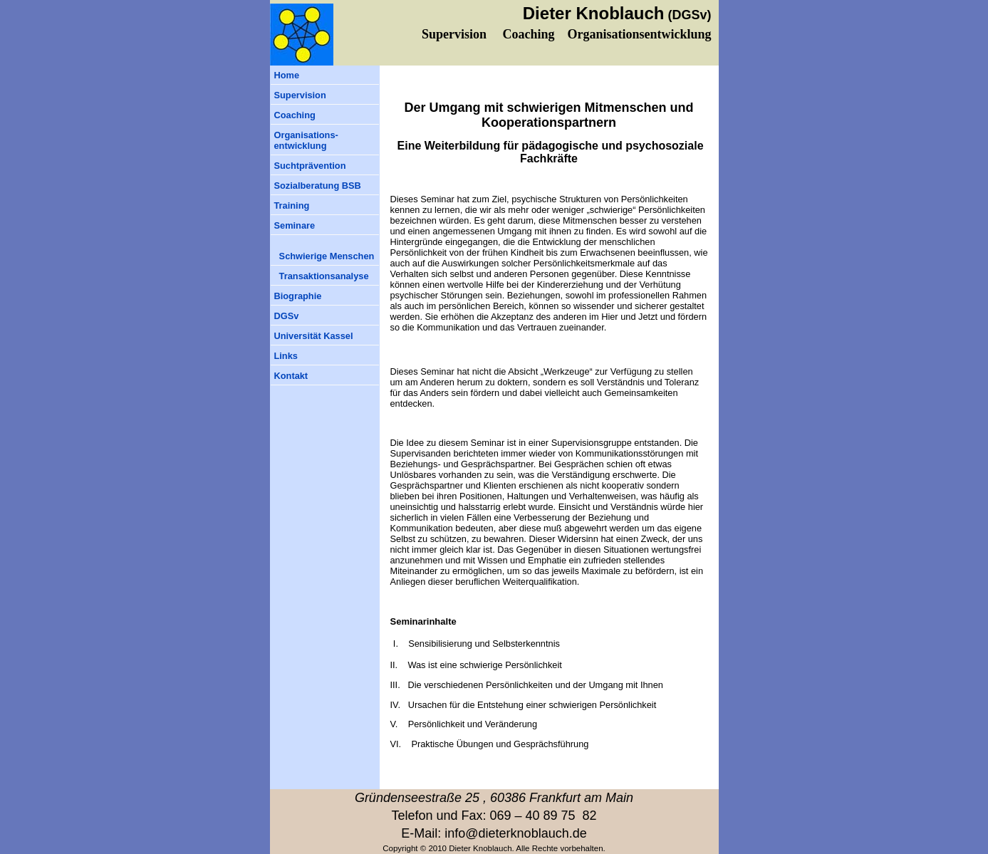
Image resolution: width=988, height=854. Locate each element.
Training (292, 205)
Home (287, 75)
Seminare (295, 225)
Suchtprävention (310, 165)
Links (286, 355)
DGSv (286, 316)
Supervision (300, 95)
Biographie (298, 296)
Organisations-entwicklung (306, 140)
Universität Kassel (313, 335)
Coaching (295, 115)
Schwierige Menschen (324, 256)
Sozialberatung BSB (317, 185)
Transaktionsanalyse (321, 276)
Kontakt (291, 375)
